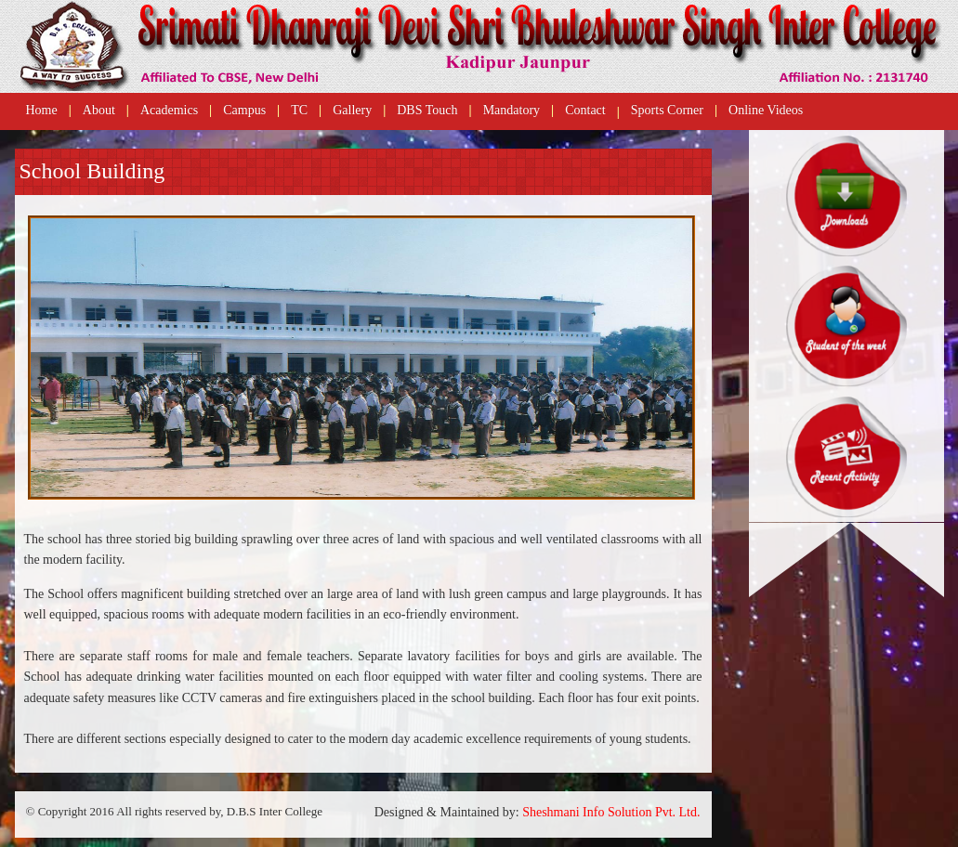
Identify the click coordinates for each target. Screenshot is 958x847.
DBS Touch (427, 110)
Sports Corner (667, 110)
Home (42, 110)
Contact (585, 110)
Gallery (352, 110)
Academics (169, 110)
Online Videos (765, 110)
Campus (244, 110)
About (99, 110)
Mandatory (511, 110)
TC (299, 110)
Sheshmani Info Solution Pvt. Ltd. (611, 812)
